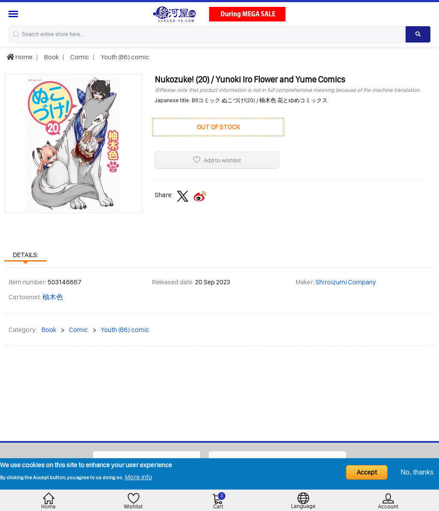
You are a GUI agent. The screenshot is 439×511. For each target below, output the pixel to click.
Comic (79, 57)
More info (138, 477)
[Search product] (418, 34)
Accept (367, 472)
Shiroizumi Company (346, 282)
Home (19, 57)
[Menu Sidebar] (14, 14)
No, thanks (417, 472)
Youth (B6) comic (124, 57)
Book (51, 57)
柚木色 (52, 297)
